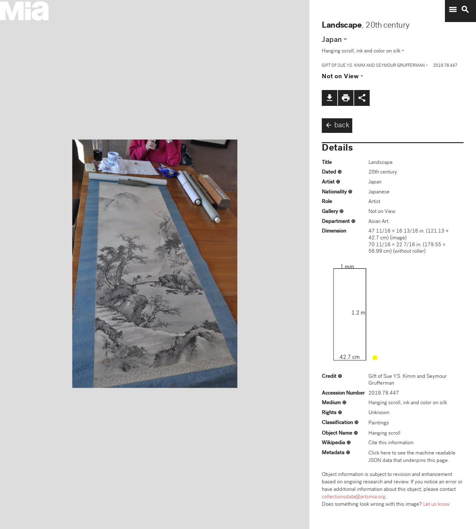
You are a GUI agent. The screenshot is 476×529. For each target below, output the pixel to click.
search (465, 9)
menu (452, 9)
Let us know (436, 504)
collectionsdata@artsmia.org (354, 497)
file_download (329, 97)
